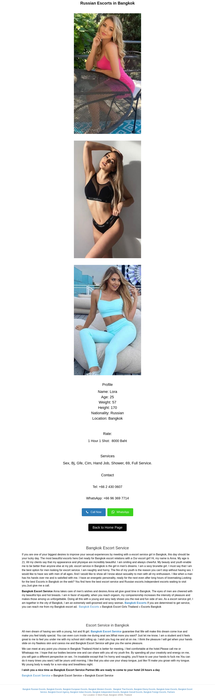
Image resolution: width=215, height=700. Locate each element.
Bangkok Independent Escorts (106, 692)
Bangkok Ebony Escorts (144, 689)
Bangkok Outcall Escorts (132, 692)
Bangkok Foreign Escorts (155, 692)
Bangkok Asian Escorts (167, 689)
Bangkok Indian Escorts (80, 692)
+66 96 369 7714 (116, 498)
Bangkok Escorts (136, 602)
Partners (171, 692)
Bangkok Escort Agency (58, 692)
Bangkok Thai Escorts (123, 689)
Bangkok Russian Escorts (34, 689)
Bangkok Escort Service (106, 631)
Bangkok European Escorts (75, 689)
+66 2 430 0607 (110, 487)
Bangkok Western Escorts (100, 689)
